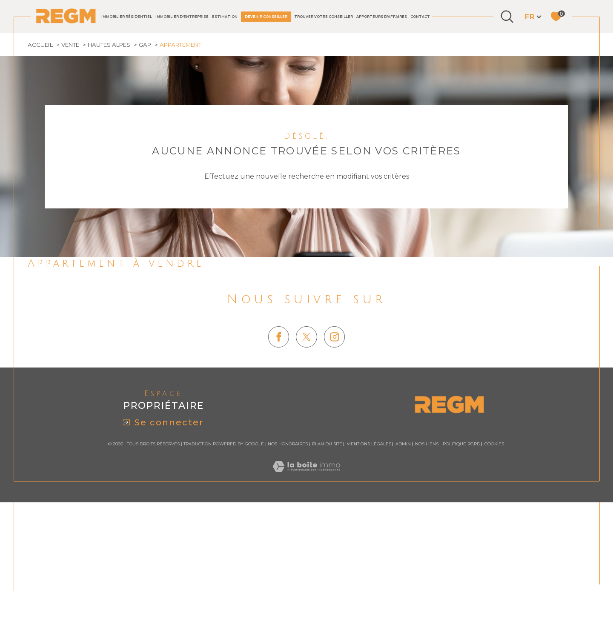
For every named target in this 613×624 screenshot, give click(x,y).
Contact (420, 16)
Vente (72, 157)
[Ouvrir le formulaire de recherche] (507, 16)
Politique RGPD (461, 557)
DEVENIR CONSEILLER (266, 16)
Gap (151, 157)
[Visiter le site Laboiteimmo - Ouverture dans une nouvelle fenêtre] (306, 589)
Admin (403, 557)
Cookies (494, 557)
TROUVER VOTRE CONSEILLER (323, 16)
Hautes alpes (113, 157)
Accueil (41, 157)
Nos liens (426, 557)
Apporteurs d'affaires (381, 16)
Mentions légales (369, 557)
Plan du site (327, 557)
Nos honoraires (288, 557)
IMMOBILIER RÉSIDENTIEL (126, 16)
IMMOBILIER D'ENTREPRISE (182, 16)
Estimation (225, 16)
